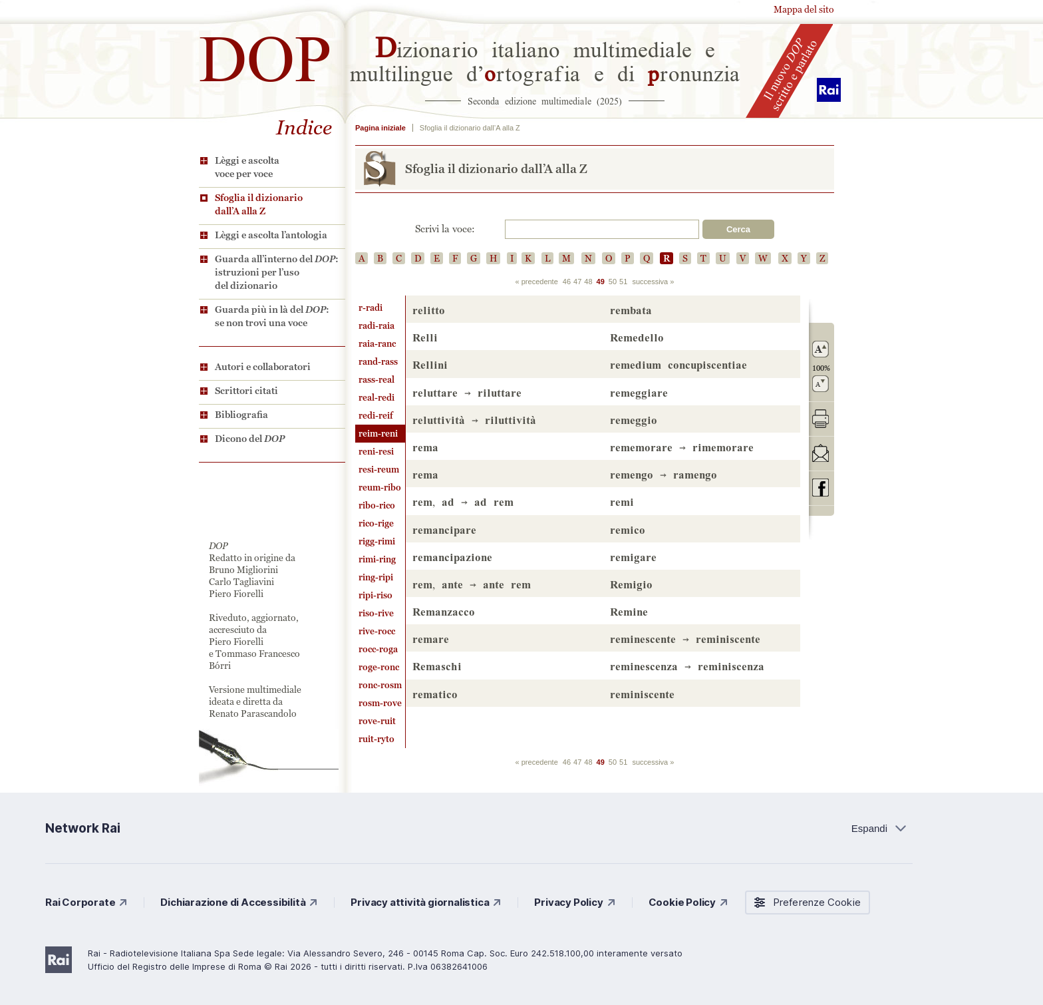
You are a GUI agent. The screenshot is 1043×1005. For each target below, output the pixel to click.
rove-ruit (377, 721)
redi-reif (376, 415)
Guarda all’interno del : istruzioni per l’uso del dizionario (277, 272)
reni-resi (376, 451)
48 (588, 282)
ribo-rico (377, 505)
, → (463, 500)
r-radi (370, 307)
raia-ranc (377, 343)
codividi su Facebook (820, 487)
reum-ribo (380, 487)
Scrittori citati (246, 391)
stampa (820, 418)
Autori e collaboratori (263, 367)
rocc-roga (378, 649)
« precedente (537, 282)
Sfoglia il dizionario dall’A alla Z (259, 204)
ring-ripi (376, 577)
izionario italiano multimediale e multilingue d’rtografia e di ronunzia (545, 60)
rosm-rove (380, 703)
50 (613, 282)
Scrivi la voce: (445, 229)
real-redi (376, 397)
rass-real (376, 379)
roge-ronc (379, 667)
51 (623, 282)
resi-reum (379, 469)
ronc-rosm (380, 685)
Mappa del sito (804, 9)
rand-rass (378, 361)
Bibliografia (241, 415)
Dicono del (250, 439)
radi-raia (376, 325)
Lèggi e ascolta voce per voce (247, 167)
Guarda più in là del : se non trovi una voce (272, 316)
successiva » (653, 282)
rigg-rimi (377, 541)
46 (567, 282)
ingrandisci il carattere (820, 349)
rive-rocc (377, 631)
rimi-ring (377, 559)
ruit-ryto (376, 739)
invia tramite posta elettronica (820, 453)
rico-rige (376, 523)
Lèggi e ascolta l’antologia (271, 235)
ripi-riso (375, 595)
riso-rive (376, 613)
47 (577, 282)
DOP (265, 53)
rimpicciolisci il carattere (820, 383)
